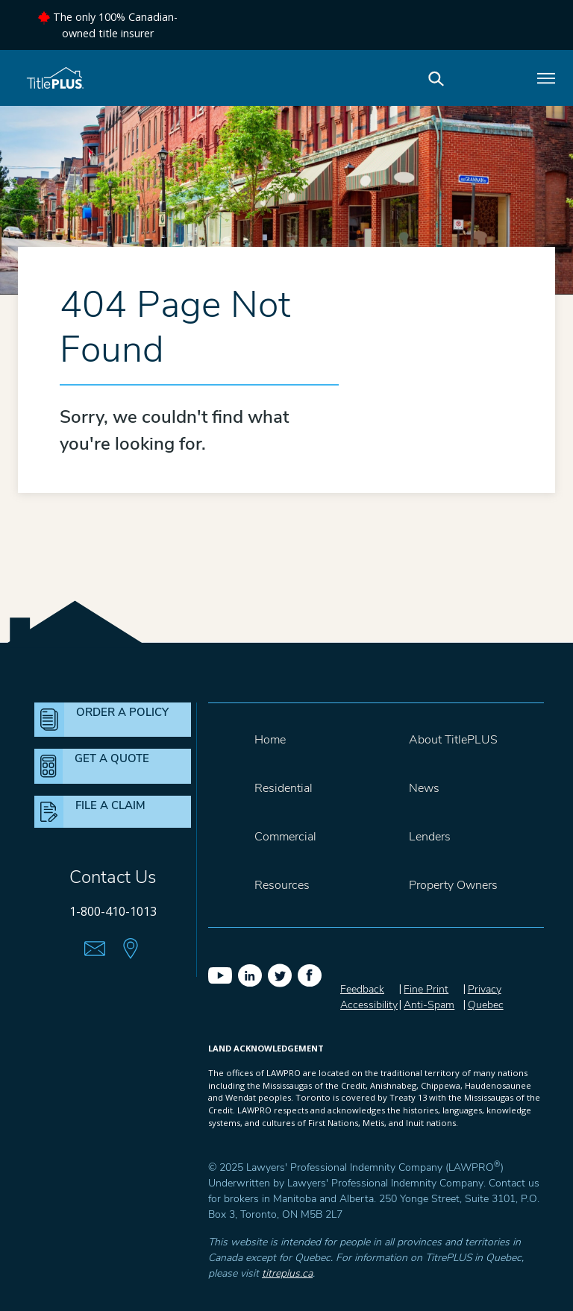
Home (270, 740)
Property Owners (453, 885)
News (424, 788)
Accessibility (369, 1005)
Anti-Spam (429, 1005)
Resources (282, 885)
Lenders (430, 837)
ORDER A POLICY (122, 712)
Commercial (285, 837)
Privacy (484, 989)
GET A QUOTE (112, 758)
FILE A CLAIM (110, 805)
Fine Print (426, 989)
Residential (283, 788)
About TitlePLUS (453, 740)
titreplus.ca (287, 1273)
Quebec (486, 1005)
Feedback (362, 989)
